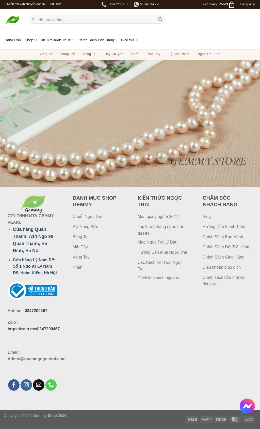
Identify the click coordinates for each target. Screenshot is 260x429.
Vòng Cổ (46, 54)
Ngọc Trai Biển (209, 54)
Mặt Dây (154, 54)
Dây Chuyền (114, 54)
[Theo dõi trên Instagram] (26, 385)
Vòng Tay (68, 54)
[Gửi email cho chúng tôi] (38, 385)
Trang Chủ (12, 40)
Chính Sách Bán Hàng (97, 40)
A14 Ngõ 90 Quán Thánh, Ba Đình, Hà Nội (33, 243)
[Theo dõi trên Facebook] (14, 385)
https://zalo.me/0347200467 (34, 329)
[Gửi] (160, 19)
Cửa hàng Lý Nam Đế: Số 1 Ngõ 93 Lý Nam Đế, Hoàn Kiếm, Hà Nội (35, 266)
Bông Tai (89, 54)
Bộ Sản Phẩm (179, 54)
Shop (31, 40)
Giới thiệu (129, 40)
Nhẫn (136, 54)
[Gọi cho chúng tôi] (51, 385)
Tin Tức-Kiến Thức (57, 40)
